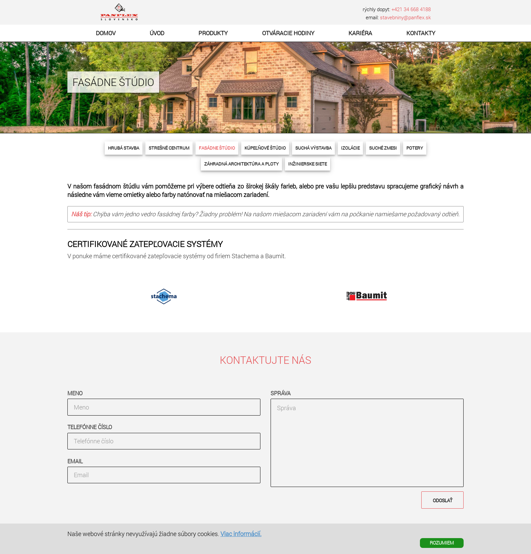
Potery (414, 148)
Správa (281, 393)
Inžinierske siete (307, 164)
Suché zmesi (383, 148)
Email (75, 461)
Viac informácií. (240, 534)
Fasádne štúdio (217, 148)
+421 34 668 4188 (411, 9)
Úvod (157, 33)
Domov (105, 33)
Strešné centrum (169, 148)
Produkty (213, 33)
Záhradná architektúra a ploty (241, 164)
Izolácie (350, 148)
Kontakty (420, 33)
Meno (75, 393)
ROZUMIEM (442, 542)
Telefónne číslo (89, 426)
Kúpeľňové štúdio (265, 148)
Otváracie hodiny (288, 33)
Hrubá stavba (123, 148)
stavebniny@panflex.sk (405, 17)
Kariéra (360, 33)
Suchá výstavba (313, 148)
